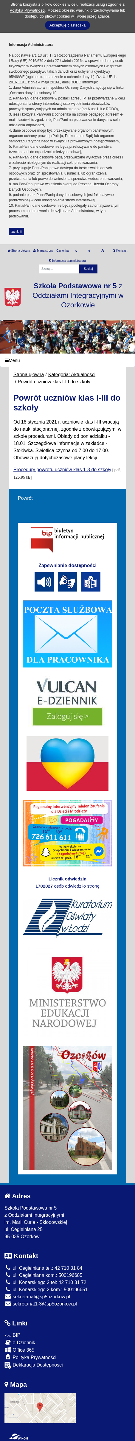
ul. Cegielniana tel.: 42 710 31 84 (43, 1268)
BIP (12, 1335)
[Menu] (67, 360)
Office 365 (19, 1350)
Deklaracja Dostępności (33, 1365)
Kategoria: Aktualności (71, 374)
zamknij (17, 231)
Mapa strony (43, 250)
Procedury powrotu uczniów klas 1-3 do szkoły (62, 469)
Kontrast (120, 250)
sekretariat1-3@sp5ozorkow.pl (40, 1303)
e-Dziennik (19, 1342)
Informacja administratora (67, 260)
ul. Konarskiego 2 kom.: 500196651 (46, 1289)
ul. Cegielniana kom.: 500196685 (43, 1275)
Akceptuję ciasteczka (67, 25)
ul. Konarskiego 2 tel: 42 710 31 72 (45, 1282)
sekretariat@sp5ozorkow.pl (37, 1296)
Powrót (25, 498)
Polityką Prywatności (27, 10)
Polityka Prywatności (30, 1357)
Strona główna (19, 250)
